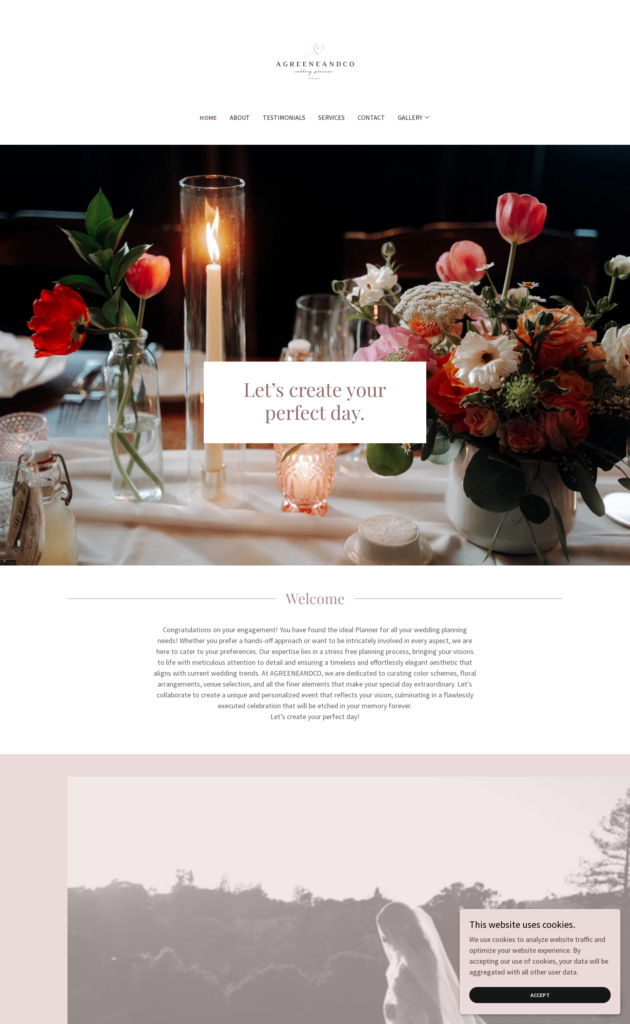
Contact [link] (371, 117)
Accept (540, 1011)
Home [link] (208, 117)
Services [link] (331, 117)
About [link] (240, 117)
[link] (315, 61)
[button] (414, 117)
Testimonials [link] (284, 117)
